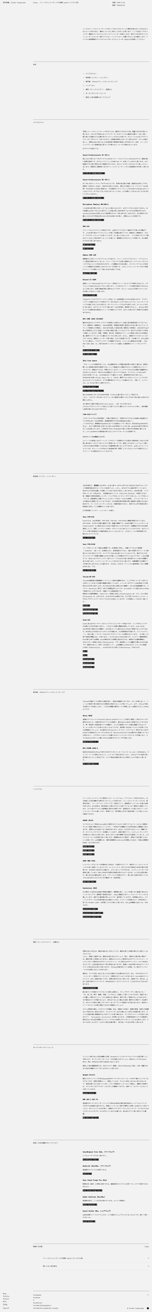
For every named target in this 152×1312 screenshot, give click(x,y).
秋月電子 (101, 418)
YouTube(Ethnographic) (42, 1305)
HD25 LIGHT (94, 902)
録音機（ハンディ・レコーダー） (97, 77)
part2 (128, 39)
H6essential (125, 647)
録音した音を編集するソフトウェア (98, 97)
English (6, 1308)
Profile (6, 1296)
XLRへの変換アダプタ (122, 338)
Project (6, 1299)
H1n (96, 637)
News (4, 1294)
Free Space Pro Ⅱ (104, 378)
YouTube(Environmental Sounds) (45, 1308)
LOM (117, 404)
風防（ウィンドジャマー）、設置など (99, 89)
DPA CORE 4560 (88, 344)
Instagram (37, 1295)
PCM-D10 (87, 566)
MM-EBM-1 (88, 307)
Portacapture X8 (127, 594)
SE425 (134, 840)
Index (147, 1246)
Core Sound (108, 404)
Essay (5, 1304)
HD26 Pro (139, 902)
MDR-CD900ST (109, 864)
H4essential (95, 647)
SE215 (120, 829)
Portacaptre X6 (89, 596)
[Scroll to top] (148, 1295)
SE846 (85, 843)
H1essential (109, 642)
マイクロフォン (91, 74)
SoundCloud (37, 1303)
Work (4, 1301)
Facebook (36, 1298)
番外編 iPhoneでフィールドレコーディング (101, 81)
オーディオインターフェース (96, 93)
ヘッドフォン (90, 85)
